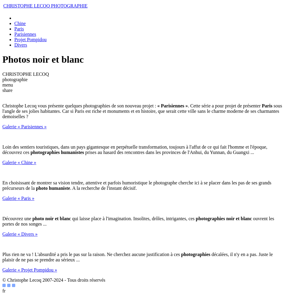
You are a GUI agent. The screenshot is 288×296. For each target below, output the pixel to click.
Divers (20, 44)
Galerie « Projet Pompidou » (29, 269)
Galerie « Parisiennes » (24, 126)
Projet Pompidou (30, 39)
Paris (19, 28)
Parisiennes (25, 34)
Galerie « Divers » (20, 234)
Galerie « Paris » (18, 198)
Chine (20, 23)
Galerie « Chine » (19, 162)
